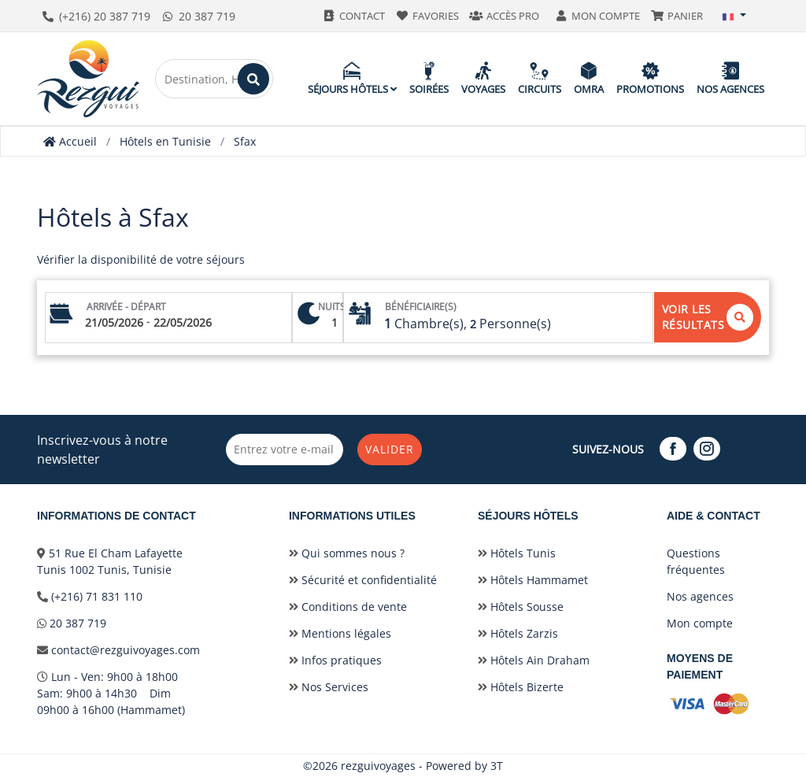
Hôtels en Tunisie (165, 141)
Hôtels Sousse (521, 606)
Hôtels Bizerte (521, 686)
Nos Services (328, 686)
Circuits (539, 79)
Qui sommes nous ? (347, 553)
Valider (390, 449)
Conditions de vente (348, 606)
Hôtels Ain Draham (534, 660)
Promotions (650, 79)
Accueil (70, 141)
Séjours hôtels (352, 79)
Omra (589, 79)
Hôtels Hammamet (533, 579)
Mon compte (700, 623)
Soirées (429, 79)
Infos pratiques (335, 660)
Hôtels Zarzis (518, 633)
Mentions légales (340, 633)
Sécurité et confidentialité (363, 579)
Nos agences (730, 79)
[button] (734, 15)
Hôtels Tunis (517, 553)
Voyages (483, 79)
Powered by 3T (464, 765)
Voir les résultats (708, 317)
